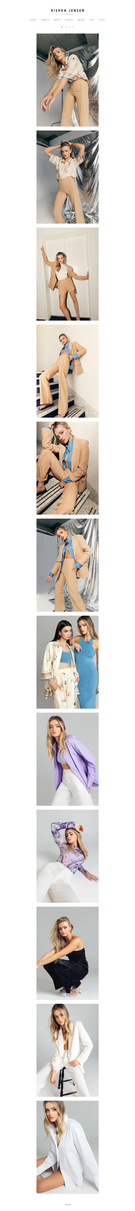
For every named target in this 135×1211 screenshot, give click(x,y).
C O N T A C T (102, 19)
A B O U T (92, 19)
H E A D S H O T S (68, 19)
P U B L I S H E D (81, 19)
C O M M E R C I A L (45, 19)
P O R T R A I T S (57, 19)
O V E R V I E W (33, 19)
